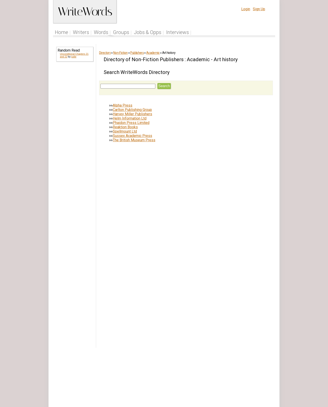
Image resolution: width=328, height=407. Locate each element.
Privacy (237, 378)
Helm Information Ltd (129, 118)
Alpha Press (122, 105)
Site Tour (195, 378)
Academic (153, 53)
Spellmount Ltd (125, 131)
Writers (81, 32)
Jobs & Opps (147, 32)
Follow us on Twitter (152, 378)
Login (245, 9)
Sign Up (259, 9)
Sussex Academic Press (132, 136)
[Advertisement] (74, 135)
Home (61, 32)
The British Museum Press (134, 140)
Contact (266, 378)
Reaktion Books (125, 127)
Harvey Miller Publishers (132, 114)
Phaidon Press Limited (131, 123)
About (252, 378)
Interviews (177, 32)
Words (101, 32)
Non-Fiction (120, 53)
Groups (121, 32)
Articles (178, 378)
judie (74, 56)
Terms (223, 378)
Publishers (137, 53)
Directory (105, 53)
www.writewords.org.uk (202, 387)
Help (210, 378)
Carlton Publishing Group (132, 110)
